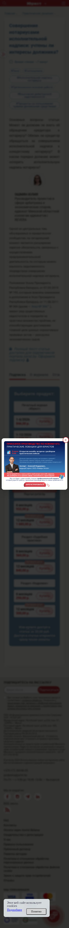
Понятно (36, 911)
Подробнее (14, 910)
